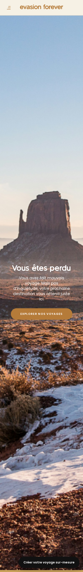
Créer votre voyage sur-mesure (49, 562)
